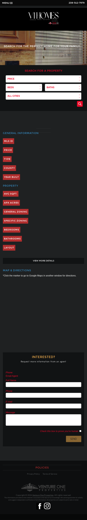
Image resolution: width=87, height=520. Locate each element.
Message (10, 412)
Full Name (11, 380)
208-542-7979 (77, 2)
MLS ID (8, 141)
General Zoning (15, 211)
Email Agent (12, 376)
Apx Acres (11, 202)
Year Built (11, 177)
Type (7, 159)
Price (8, 150)
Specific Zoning (15, 220)
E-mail (9, 402)
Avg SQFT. (10, 193)
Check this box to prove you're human (59, 431)
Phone (9, 391)
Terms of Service (50, 474)
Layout (9, 247)
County (9, 168)
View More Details (43, 261)
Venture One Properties (43, 495)
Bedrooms (11, 229)
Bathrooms (12, 238)
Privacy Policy (33, 474)
